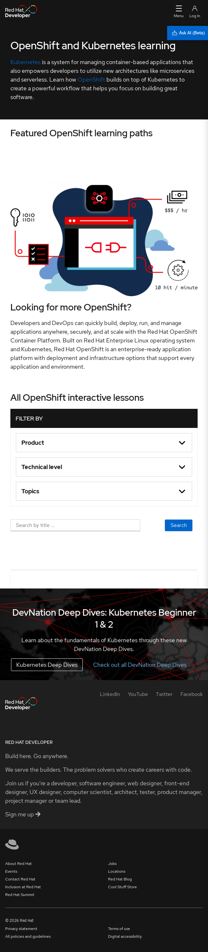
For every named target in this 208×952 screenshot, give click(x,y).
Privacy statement (21, 928)
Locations (116, 871)
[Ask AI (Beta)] (187, 33)
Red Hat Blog (120, 879)
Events (11, 871)
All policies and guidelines (28, 936)
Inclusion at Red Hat (23, 887)
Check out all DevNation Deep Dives (140, 664)
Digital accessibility (125, 936)
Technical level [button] (41, 467)
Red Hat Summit (19, 894)
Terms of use (119, 928)
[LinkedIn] (110, 694)
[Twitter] (164, 694)
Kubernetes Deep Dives (47, 664)
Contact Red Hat (20, 879)
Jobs (112, 863)
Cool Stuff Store (122, 887)
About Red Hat (18, 863)
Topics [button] (30, 491)
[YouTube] (138, 694)
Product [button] (32, 442)
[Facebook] (191, 694)
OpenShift (91, 79)
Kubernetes (25, 62)
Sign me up (23, 814)
